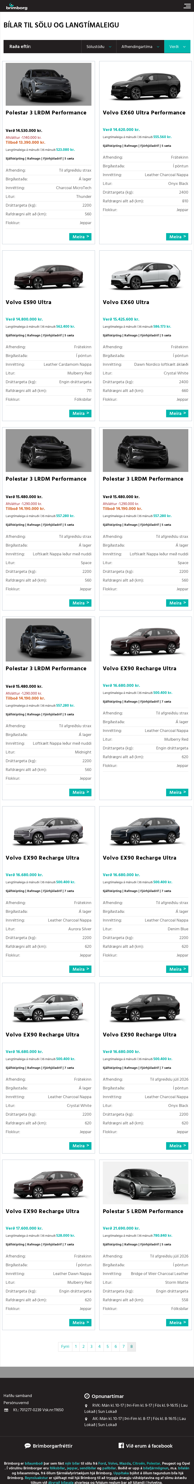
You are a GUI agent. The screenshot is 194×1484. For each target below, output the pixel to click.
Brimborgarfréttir (53, 1446)
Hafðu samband (18, 1396)
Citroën (139, 1463)
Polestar (153, 1463)
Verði (174, 47)
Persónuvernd (16, 1403)
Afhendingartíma (136, 47)
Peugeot (169, 1463)
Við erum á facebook (145, 1446)
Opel (186, 1463)
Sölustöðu (95, 47)
